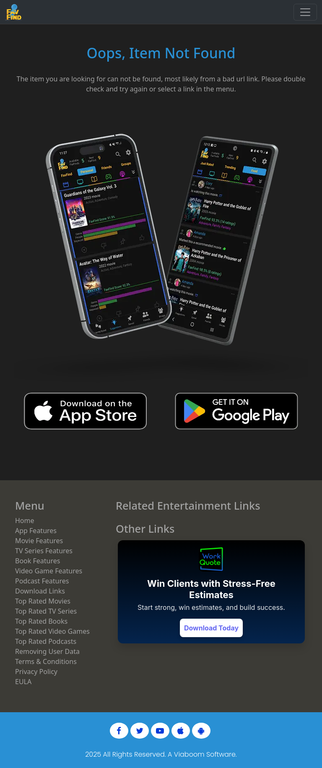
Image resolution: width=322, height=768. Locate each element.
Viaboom (189, 754)
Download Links (40, 591)
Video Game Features (48, 570)
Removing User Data (47, 651)
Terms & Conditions (46, 661)
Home (24, 520)
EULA (23, 681)
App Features (36, 530)
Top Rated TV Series (46, 611)
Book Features (37, 560)
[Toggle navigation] (305, 12)
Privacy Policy (36, 671)
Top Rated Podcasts (45, 641)
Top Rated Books (41, 621)
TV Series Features (44, 550)
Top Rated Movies (42, 601)
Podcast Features (42, 581)
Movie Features (39, 540)
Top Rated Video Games (52, 631)
